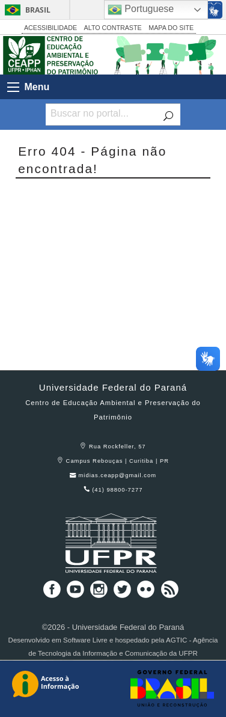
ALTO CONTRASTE (113, 27)
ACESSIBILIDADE (50, 27)
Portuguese (141, 9)
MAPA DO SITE (171, 27)
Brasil (37, 10)
